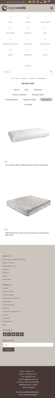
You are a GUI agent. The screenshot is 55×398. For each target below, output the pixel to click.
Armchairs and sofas (11, 298)
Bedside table (38, 94)
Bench (16, 90)
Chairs (5, 288)
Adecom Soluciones (32, 392)
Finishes (6, 269)
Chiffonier (38, 90)
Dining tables (8, 291)
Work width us (9, 266)
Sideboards (7, 321)
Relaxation (46, 99)
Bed (26, 90)
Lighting (6, 318)
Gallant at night (29, 99)
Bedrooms (7, 301)
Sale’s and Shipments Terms (14, 259)
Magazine (7, 279)
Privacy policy (9, 263)
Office (5, 315)
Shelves (6, 308)
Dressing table (12, 99)
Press (5, 276)
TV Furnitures (8, 305)
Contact (6, 273)
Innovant (34, 394)
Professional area (16, 2)
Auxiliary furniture (11, 311)
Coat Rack (28, 104)
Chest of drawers (19, 94)
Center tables (8, 295)
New (4, 325)
